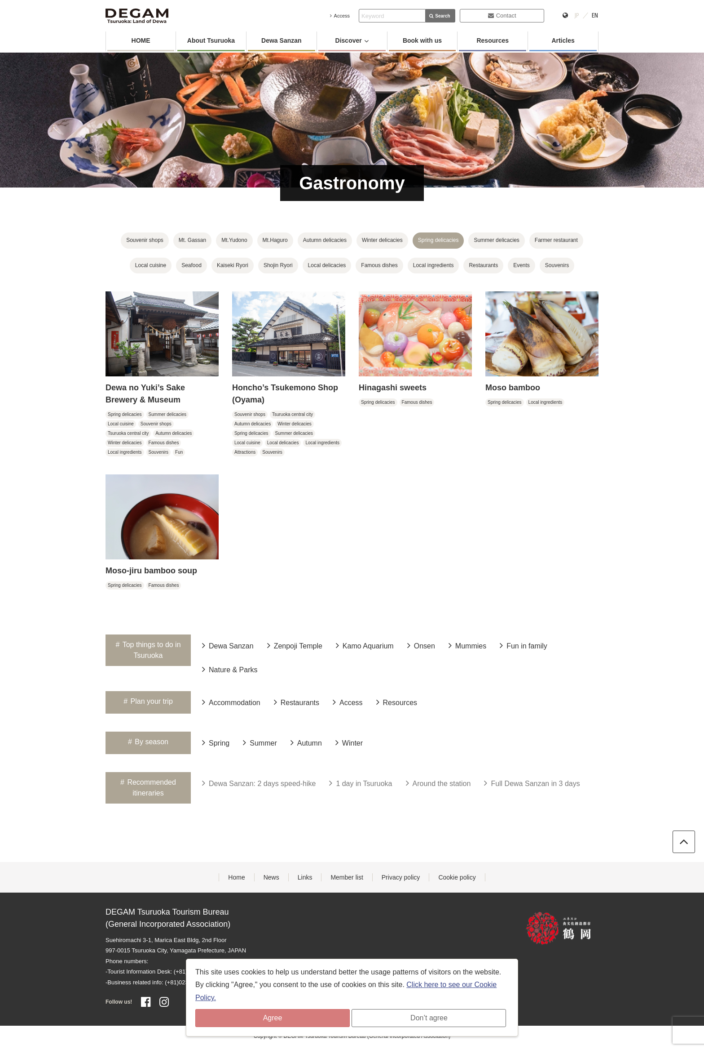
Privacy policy (401, 877)
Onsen (421, 645)
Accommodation (231, 701)
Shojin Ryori (278, 265)
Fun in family (523, 645)
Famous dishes (379, 265)
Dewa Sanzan (281, 40)
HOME (141, 40)
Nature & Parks (229, 669)
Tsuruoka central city (128, 433)
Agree (272, 1018)
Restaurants (483, 265)
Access (340, 15)
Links (305, 877)
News (271, 877)
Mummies (467, 645)
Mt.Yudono (234, 240)
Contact (502, 15)
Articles (562, 40)
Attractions (244, 452)
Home (236, 877)
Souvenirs (557, 265)
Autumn (306, 742)
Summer (260, 742)
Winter (349, 742)
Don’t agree (429, 1018)
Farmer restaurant (556, 240)
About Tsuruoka (211, 40)
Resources (492, 40)
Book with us (422, 40)
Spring (215, 742)
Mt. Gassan (192, 240)
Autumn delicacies (325, 240)
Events (521, 265)
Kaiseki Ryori (232, 265)
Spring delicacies (438, 240)
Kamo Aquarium (365, 645)
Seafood (191, 265)
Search (439, 15)
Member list (346, 877)
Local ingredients (433, 265)
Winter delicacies (382, 240)
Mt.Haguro (275, 240)
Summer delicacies (496, 240)
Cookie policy (456, 877)
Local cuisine (150, 265)
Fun (179, 452)
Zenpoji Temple (294, 645)
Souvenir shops (144, 240)
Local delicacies (327, 265)
